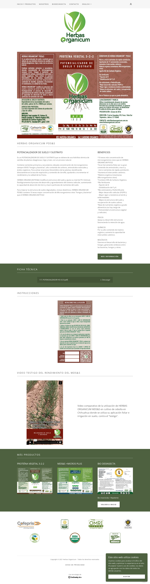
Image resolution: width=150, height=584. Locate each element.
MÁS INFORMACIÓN (109, 256)
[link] (75, 27)
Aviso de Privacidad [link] (75, 565)
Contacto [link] (74, 4)
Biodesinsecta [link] (59, 4)
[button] (87, 4)
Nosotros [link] (44, 4)
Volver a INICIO (108, 505)
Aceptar (126, 576)
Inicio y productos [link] (26, 4)
